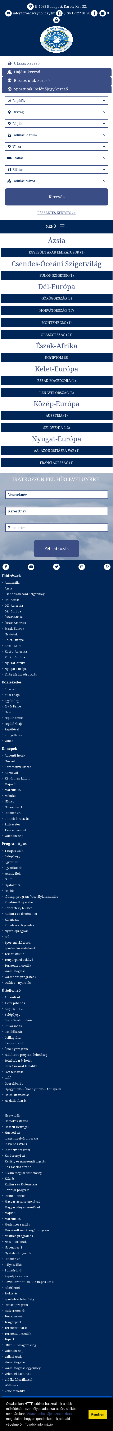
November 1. (14, 807)
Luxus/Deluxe (15, 1196)
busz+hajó (12, 695)
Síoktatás (11, 1293)
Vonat (9, 741)
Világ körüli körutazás (21, 674)
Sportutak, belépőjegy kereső (41, 88)
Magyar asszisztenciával (22, 1201)
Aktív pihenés (15, 1003)
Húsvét (10, 761)
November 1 (13, 1247)
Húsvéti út (12, 1132)
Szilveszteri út (15, 1311)
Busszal (10, 689)
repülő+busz (14, 718)
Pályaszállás (13, 1265)
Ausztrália (12, 582)
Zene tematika (15, 1391)
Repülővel (12, 729)
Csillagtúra (13, 1037)
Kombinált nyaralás (19, 902)
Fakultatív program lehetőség (26, 1055)
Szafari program (16, 1305)
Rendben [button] (97, 1414)
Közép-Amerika (16, 651)
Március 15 (13, 1219)
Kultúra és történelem (21, 914)
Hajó (8, 712)
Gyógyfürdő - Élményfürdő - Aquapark (33, 1089)
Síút (7, 937)
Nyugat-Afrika (15, 663)
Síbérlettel (12, 1288)
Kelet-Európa (14, 640)
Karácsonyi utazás (18, 767)
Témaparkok (13, 1316)
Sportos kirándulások (20, 948)
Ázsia (8, 588)
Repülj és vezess (16, 1276)
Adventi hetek (15, 755)
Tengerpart (13, 1322)
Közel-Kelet (13, 646)
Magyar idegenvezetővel (22, 1207)
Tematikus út (14, 954)
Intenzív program (17, 1150)
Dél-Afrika (12, 600)
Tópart (9, 1339)
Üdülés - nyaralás (18, 983)
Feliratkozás (56, 548)
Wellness (11, 1385)
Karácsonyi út (15, 1155)
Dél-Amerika (14, 605)
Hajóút (9, 891)
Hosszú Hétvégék (17, 1127)
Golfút (9, 879)
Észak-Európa (14, 628)
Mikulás (10, 796)
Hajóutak (11, 634)
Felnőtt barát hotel (18, 1060)
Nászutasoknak (16, 1242)
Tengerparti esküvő (19, 960)
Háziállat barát (15, 1101)
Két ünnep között (17, 778)
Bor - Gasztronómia (19, 1020)
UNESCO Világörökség (20, 1345)
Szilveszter (12, 824)
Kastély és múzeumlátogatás (25, 1161)
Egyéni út (11, 862)
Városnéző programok (20, 977)
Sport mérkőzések (17, 942)
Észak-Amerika (15, 623)
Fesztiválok (13, 874)
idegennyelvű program (21, 1138)
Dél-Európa (13, 611)
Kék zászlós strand (18, 1167)
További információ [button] (39, 1424)
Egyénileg (12, 701)
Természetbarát (16, 1328)
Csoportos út (14, 1043)
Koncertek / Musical (19, 908)
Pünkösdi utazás (17, 819)
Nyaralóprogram (17, 931)
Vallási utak (13, 1357)
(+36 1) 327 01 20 (72, 13)
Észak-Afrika (14, 617)
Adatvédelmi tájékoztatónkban (49, 1414)
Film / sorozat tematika (21, 1066)
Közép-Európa (15, 657)
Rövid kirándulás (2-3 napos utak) (29, 1282)
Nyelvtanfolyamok (18, 1253)
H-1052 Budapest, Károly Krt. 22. (56, 6)
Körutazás (12, 919)
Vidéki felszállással (18, 1380)
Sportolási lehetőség (19, 1299)
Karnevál (11, 773)
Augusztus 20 (14, 1009)
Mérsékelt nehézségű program (27, 1230)
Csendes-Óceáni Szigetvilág (25, 594)
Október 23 (12, 1259)
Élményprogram (16, 1049)
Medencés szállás (17, 1224)
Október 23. (13, 813)
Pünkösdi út (13, 1270)
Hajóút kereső (27, 71)
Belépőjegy (12, 856)
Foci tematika (14, 1072)
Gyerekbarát (14, 1083)
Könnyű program (17, 1190)
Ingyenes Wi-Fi (16, 1144)
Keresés (57, 197)
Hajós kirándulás (17, 1095)
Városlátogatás (15, 971)
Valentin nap (14, 836)
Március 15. (13, 790)
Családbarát (13, 1032)
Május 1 (10, 1213)
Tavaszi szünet (15, 830)
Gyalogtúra (13, 885)
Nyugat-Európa (16, 669)
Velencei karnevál (18, 1374)
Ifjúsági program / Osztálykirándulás (31, 897)
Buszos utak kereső (32, 80)
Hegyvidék (12, 1115)
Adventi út (12, 997)
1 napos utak (14, 851)
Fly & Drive (13, 706)
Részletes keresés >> (56, 212)
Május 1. (11, 784)
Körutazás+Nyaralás (19, 925)
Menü (56, 227)
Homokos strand (16, 1121)
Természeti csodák (18, 965)
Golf (7, 1078)
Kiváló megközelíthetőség (23, 1173)
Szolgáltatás (13, 735)
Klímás (10, 1178)
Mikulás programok (19, 1236)
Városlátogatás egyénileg (23, 1368)
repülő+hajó (14, 724)
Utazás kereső (27, 63)
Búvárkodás (13, 1026)
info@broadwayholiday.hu (29, 13)
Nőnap (9, 801)
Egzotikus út (13, 868)
